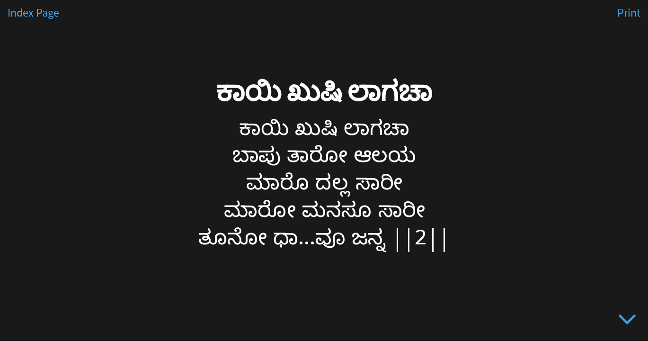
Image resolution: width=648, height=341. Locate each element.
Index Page (33, 13)
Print (628, 13)
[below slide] (627, 321)
